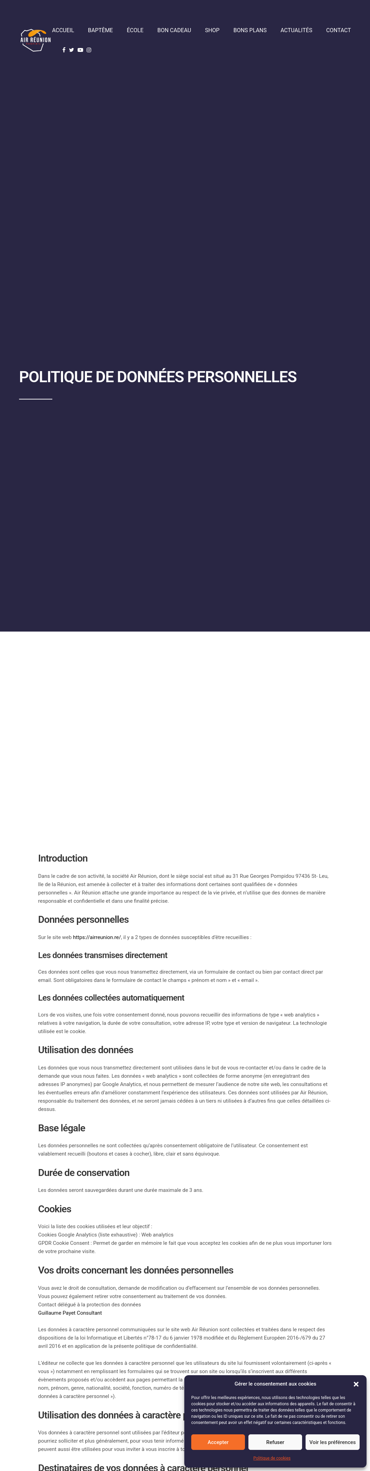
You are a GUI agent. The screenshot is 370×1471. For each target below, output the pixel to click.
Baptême (100, 30)
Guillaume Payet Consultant (70, 1313)
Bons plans (250, 30)
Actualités (296, 30)
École (135, 30)
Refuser (275, 1442)
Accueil (63, 30)
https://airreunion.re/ (97, 937)
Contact (338, 30)
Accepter (218, 1442)
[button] (356, 1384)
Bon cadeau (174, 30)
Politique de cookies (271, 1458)
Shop (212, 30)
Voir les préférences (332, 1442)
